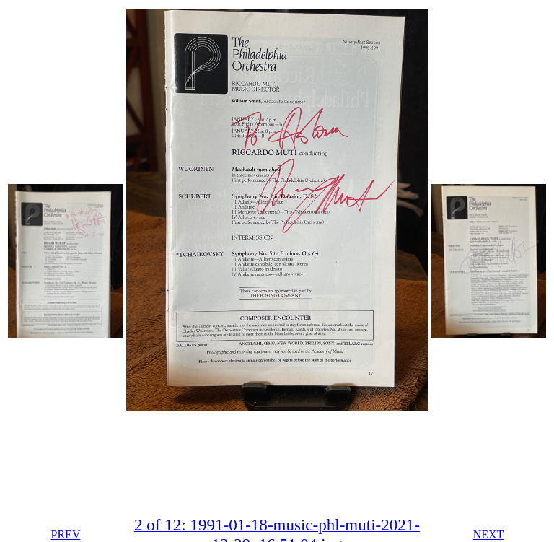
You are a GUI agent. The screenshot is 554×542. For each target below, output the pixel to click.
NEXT (488, 534)
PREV (66, 534)
